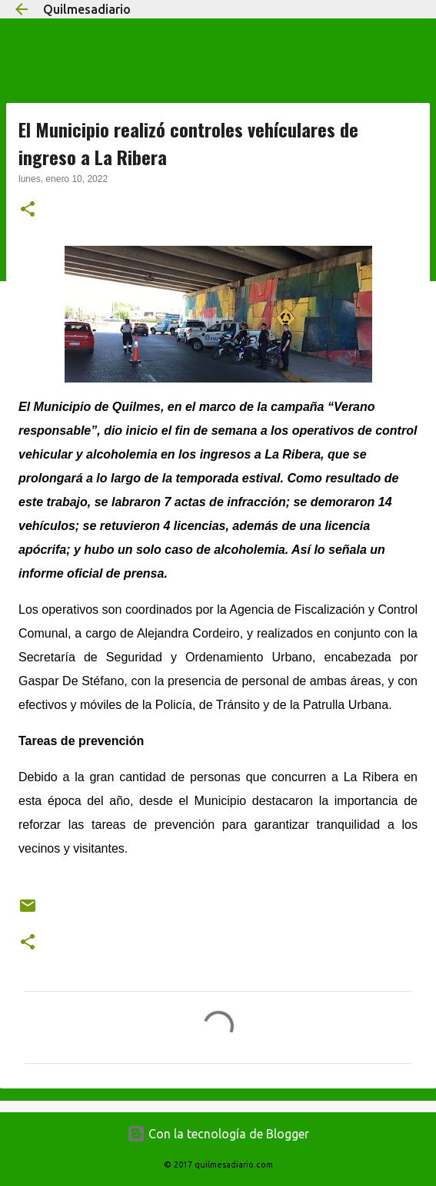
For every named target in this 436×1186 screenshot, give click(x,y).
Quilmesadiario (87, 9)
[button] (27, 210)
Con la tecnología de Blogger (218, 1134)
